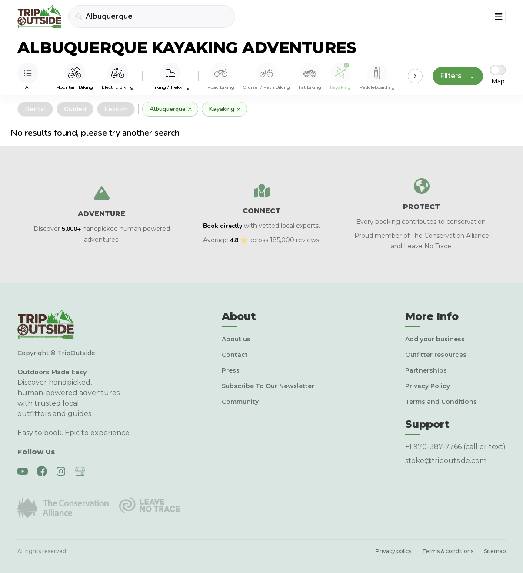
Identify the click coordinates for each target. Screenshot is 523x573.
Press (231, 370)
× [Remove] (190, 109)
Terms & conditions (447, 551)
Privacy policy (394, 551)
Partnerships (426, 370)
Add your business (435, 339)
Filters (458, 76)
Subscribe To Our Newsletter (268, 386)
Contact (235, 355)
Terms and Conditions (441, 402)
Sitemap (495, 551)
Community (240, 402)
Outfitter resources (435, 355)
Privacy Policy (427, 386)
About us (236, 339)
